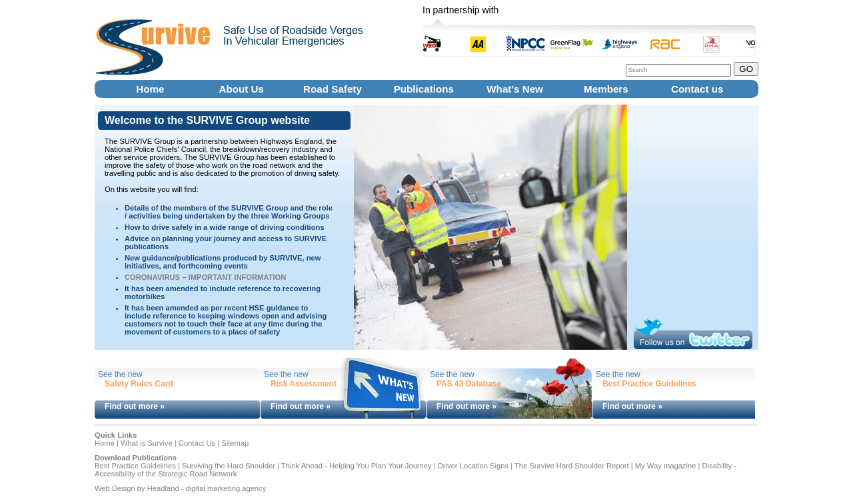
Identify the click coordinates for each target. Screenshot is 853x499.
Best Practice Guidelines (649, 383)
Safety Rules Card (139, 383)
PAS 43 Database (468, 383)
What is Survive (147, 443)
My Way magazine (665, 466)
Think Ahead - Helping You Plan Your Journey (356, 466)
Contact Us (197, 443)
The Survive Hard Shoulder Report (571, 466)
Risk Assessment (304, 383)
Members (606, 89)
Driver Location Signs (473, 466)
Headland (163, 488)
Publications (423, 89)
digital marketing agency (226, 488)
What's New (514, 89)
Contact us (697, 89)
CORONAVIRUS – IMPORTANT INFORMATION (205, 277)
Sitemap (235, 443)
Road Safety (333, 89)
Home (150, 89)
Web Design (115, 488)
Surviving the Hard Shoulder (228, 466)
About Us (241, 89)
